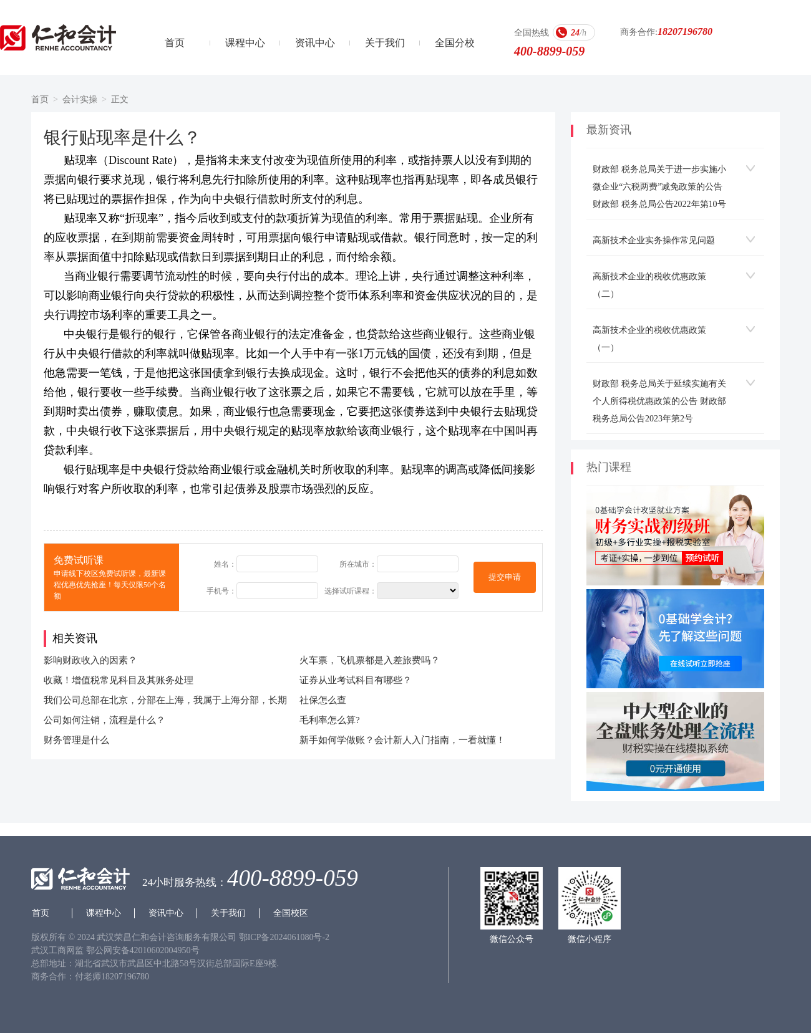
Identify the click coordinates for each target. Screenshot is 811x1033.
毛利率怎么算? (329, 720)
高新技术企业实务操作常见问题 (654, 240)
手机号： (221, 591)
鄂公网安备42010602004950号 (143, 950)
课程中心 (245, 42)
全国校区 (290, 913)
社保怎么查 (322, 700)
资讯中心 (315, 42)
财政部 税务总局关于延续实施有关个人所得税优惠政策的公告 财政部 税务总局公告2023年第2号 (659, 401)
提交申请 (504, 577)
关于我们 (385, 42)
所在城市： (358, 564)
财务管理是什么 (76, 740)
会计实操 (79, 99)
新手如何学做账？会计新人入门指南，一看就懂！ (402, 740)
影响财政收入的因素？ (90, 660)
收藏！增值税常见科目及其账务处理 (118, 680)
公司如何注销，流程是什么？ (104, 720)
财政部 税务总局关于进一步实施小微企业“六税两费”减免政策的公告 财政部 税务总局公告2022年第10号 (659, 187)
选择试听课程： (350, 591)
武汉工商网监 (57, 950)
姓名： (225, 564)
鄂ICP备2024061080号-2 (284, 937)
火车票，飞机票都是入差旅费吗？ (369, 660)
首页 (175, 42)
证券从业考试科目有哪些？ (355, 680)
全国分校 (455, 42)
